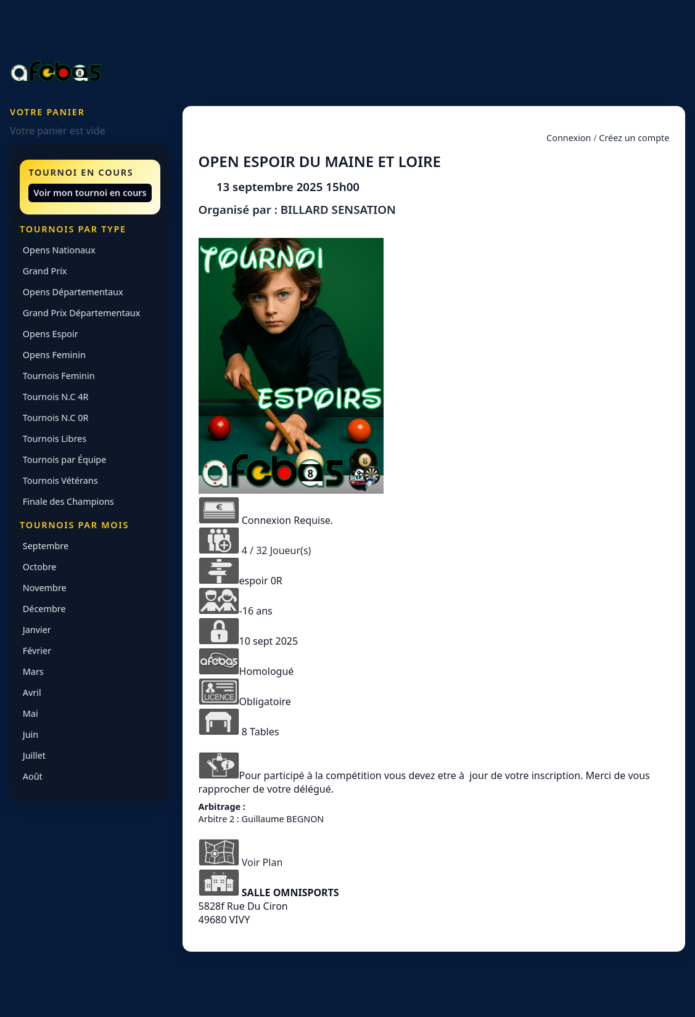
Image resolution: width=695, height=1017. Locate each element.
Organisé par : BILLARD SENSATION (297, 209)
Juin (30, 734)
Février (37, 650)
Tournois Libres (54, 438)
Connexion (568, 138)
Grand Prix (45, 271)
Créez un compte (634, 138)
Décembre (44, 609)
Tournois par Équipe (65, 459)
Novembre (45, 588)
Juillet (34, 755)
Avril (32, 692)
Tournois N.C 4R (56, 396)
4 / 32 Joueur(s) (276, 550)
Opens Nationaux (59, 250)
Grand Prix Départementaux (81, 313)
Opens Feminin (54, 355)
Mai (30, 713)
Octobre (40, 567)
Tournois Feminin (59, 376)
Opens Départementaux (73, 292)
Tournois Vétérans (60, 480)
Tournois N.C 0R (56, 417)
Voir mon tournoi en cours (89, 192)
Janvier (37, 629)
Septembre (45, 546)
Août (33, 776)
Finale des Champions (68, 501)
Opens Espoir (50, 334)
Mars (33, 671)
